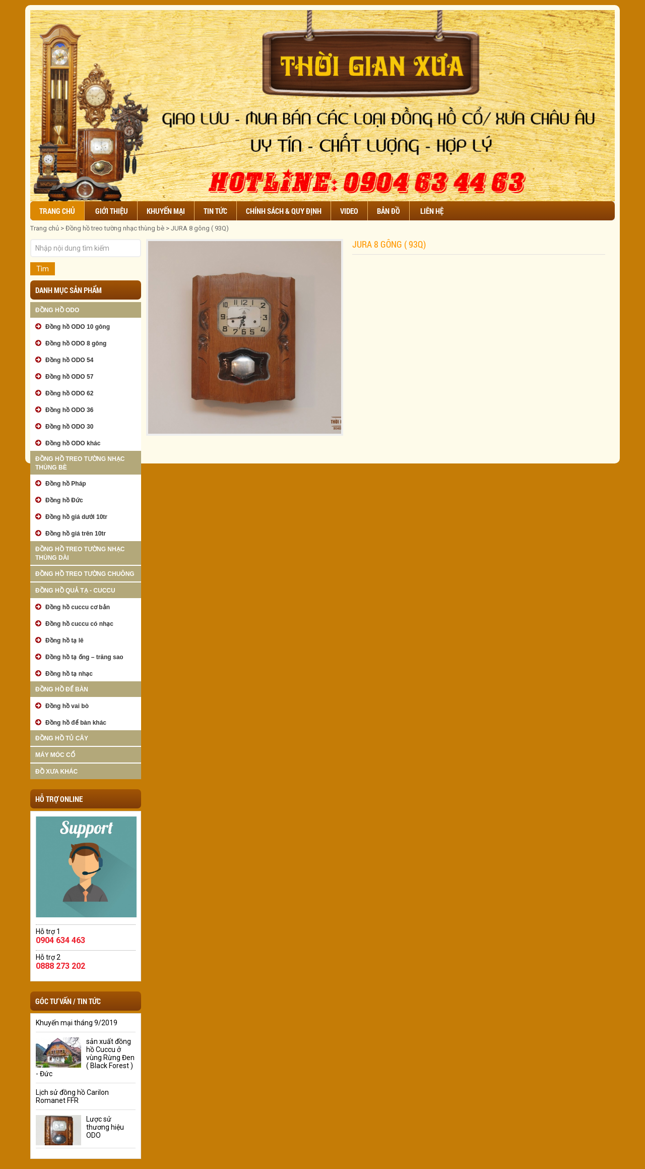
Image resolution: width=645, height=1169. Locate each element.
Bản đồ (388, 211)
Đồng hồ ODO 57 (69, 376)
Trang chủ (57, 211)
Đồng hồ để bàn (61, 689)
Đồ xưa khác (56, 771)
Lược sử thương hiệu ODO (105, 1127)
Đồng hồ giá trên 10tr (75, 533)
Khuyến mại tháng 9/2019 (76, 1023)
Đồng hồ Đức (64, 500)
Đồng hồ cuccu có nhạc (79, 623)
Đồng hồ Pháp (65, 483)
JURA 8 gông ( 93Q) (200, 228)
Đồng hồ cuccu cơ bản (77, 607)
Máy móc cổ (55, 754)
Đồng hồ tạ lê (64, 640)
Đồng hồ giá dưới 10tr (76, 516)
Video (349, 211)
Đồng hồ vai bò (67, 706)
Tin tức (215, 211)
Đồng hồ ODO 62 (69, 393)
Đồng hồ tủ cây (61, 738)
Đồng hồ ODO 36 (69, 410)
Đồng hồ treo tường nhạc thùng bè (115, 228)
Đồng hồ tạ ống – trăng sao (84, 657)
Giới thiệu (111, 211)
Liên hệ (431, 211)
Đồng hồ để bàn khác (75, 722)
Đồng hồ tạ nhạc (69, 673)
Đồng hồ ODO (57, 310)
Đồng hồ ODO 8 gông (75, 343)
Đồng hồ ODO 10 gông (77, 326)
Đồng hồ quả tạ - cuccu (75, 590)
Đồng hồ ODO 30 (69, 426)
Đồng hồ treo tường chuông (85, 573)
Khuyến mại (166, 211)
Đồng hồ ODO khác (72, 443)
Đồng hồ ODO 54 (69, 360)
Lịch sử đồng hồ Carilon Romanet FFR (72, 1096)
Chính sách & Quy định (283, 211)
